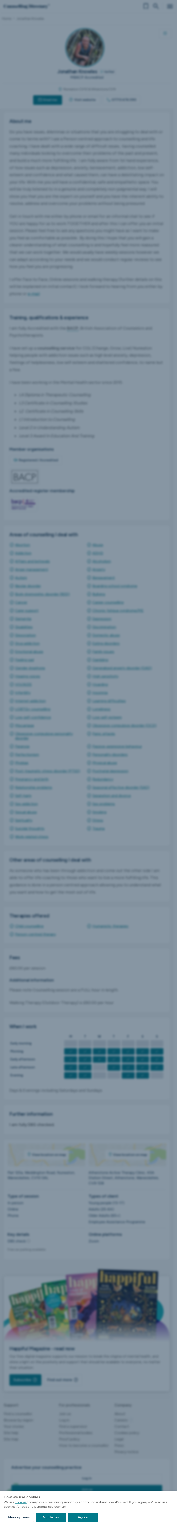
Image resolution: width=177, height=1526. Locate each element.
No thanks (51, 1517)
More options (19, 1517)
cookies (21, 1502)
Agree (83, 1517)
